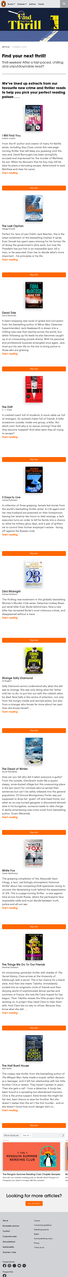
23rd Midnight (11, 591)
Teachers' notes (9, 1252)
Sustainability (8, 1247)
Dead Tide (9, 312)
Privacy (36, 1243)
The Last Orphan (13, 226)
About (5, 1220)
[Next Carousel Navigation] (63, 1135)
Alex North (7, 1068)
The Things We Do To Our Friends (23, 964)
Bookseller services (11, 1226)
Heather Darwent (10, 967)
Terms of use (39, 1247)
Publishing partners (41, 1229)
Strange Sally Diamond (17, 678)
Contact (6, 1231)
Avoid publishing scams (43, 1238)
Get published (9, 1241)
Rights (36, 1234)
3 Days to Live (11, 497)
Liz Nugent (7, 681)
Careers (37, 1220)
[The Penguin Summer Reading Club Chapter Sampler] (31, 1156)
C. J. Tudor (7, 410)
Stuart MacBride (9, 772)
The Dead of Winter (15, 769)
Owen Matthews (10, 873)
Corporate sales (10, 1236)
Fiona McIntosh (9, 315)
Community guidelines (43, 1225)
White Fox (8, 870)
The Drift (7, 407)
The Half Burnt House (15, 1065)
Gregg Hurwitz (8, 229)
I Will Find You (11, 135)
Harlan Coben (8, 138)
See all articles (34, 1203)
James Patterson (9, 500)
